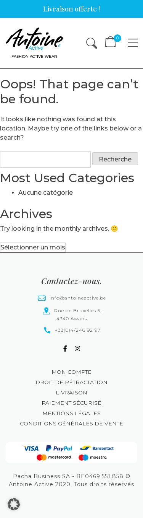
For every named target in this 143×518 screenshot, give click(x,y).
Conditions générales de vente (71, 423)
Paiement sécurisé (71, 402)
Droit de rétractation (71, 382)
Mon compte (71, 371)
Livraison (71, 392)
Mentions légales (71, 413)
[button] (13, 504)
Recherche (115, 159)
